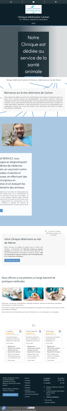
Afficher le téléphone (52, 397)
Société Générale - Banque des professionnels (24, 410)
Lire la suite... (10, 343)
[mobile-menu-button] (33, 23)
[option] (33, 346)
